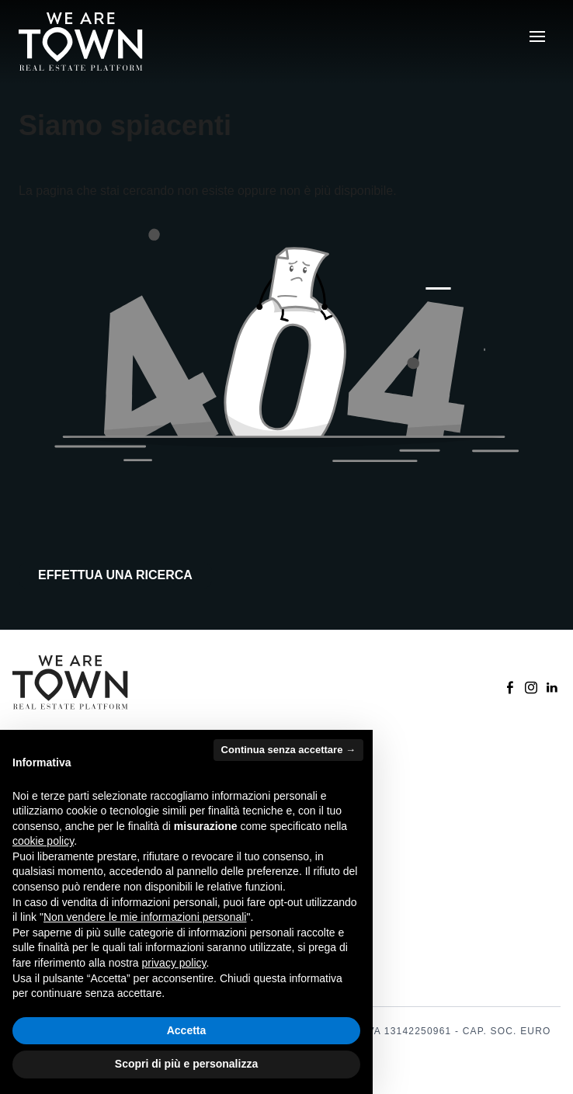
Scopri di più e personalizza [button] (186, 1064)
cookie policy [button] (43, 841)
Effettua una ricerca (115, 575)
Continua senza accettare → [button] (288, 749)
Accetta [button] (187, 1030)
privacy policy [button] (174, 963)
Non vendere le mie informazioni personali (144, 917)
